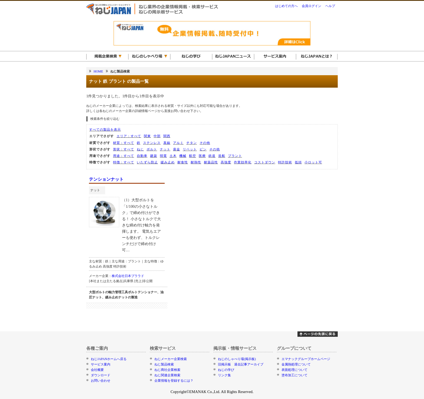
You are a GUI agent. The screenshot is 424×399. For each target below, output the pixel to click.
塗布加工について (294, 375)
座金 (176, 149)
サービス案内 (100, 364)
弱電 (163, 156)
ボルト (152, 149)
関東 (147, 136)
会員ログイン (311, 6)
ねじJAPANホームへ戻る (109, 359)
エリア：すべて (129, 136)
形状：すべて (123, 149)
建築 (153, 156)
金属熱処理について (296, 364)
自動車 (142, 156)
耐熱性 (196, 162)
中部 (157, 136)
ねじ (140, 149)
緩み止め (168, 162)
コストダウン (264, 162)
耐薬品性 (211, 162)
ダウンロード (100, 375)
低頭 (298, 162)
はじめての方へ (286, 6)
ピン (203, 149)
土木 (173, 156)
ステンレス (152, 143)
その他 (205, 143)
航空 (192, 156)
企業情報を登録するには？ (173, 380)
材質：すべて (123, 143)
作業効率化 (242, 162)
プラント (235, 156)
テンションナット (106, 179)
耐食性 (182, 162)
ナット (165, 149)
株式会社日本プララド (128, 276)
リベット (190, 149)
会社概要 (97, 370)
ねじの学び (226, 370)
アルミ (178, 143)
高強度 (226, 162)
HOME (98, 71)
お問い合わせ (100, 380)
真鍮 (166, 143)
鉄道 (212, 156)
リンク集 (224, 375)
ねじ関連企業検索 (167, 375)
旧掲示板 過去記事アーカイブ (240, 364)
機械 (182, 156)
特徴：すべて (123, 162)
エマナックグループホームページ (305, 359)
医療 (202, 156)
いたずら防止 (147, 162)
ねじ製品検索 (164, 364)
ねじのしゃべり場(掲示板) (237, 359)
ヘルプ (330, 6)
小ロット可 (313, 162)
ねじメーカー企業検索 (170, 359)
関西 (166, 136)
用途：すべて (123, 156)
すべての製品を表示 (105, 129)
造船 (221, 156)
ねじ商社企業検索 (167, 370)
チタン (191, 143)
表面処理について (294, 370)
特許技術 (285, 162)
